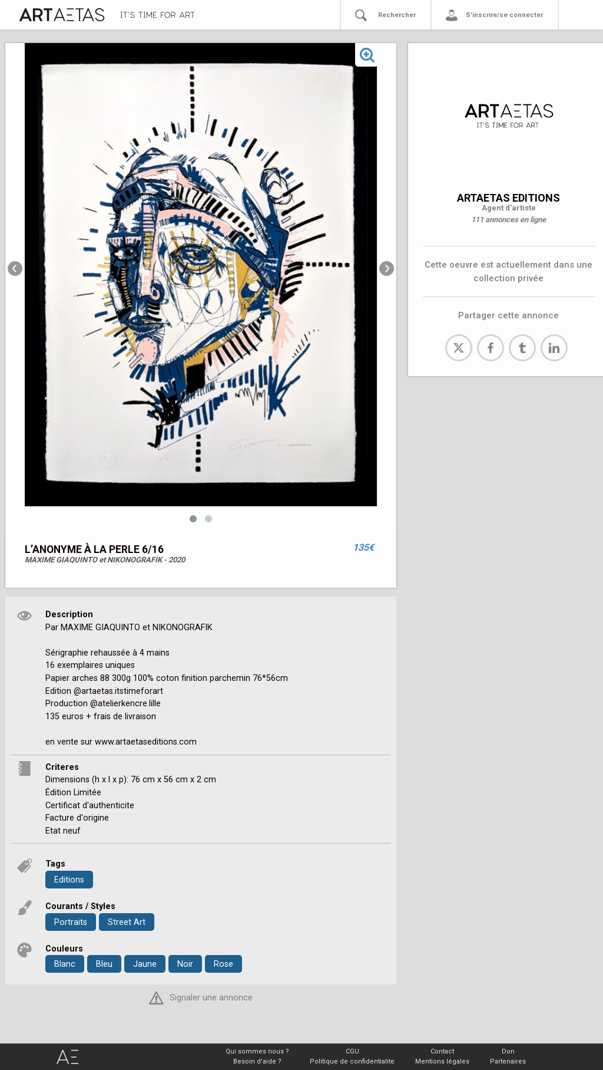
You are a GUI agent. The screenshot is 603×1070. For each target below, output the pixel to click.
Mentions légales (442, 1061)
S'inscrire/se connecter (504, 15)
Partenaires (508, 1061)
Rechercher (397, 15)
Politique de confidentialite (352, 1061)
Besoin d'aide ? (257, 1061)
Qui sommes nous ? (257, 1051)
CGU (352, 1051)
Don (508, 1051)
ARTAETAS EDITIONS (508, 197)
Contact (442, 1051)
